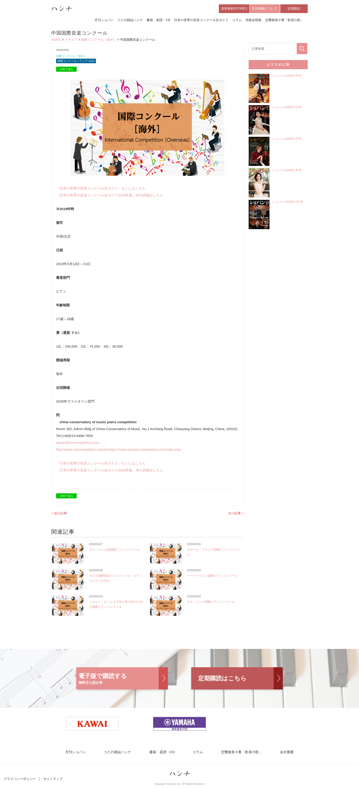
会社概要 (280, 754)
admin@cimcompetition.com (77, 444)
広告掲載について (264, 9)
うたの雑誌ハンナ (130, 20)
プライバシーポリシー (20, 781)
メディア (71, 40)
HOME (56, 40)
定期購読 (294, 9)
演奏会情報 (253, 20)
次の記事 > (236, 514)
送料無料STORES (234, 9)
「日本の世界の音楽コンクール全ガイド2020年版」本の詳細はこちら (109, 196)
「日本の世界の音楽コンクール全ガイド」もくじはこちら (100, 190)
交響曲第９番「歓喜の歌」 (284, 20)
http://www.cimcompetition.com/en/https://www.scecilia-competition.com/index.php (118, 451)
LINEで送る (66, 70)
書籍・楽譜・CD (158, 20)
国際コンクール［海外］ (98, 40)
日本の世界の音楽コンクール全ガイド (201, 20)
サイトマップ (53, 781)
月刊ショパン (104, 20)
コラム (237, 20)
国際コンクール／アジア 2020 (77, 62)
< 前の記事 (59, 514)
